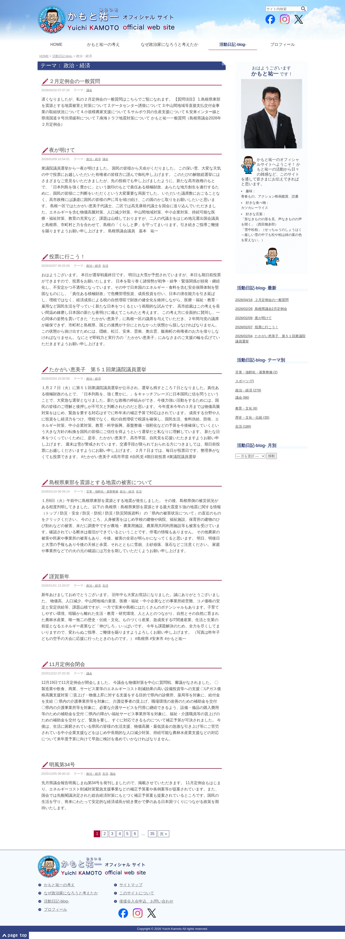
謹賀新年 (59, 576)
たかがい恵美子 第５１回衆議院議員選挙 (97, 369)
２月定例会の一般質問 (74, 81)
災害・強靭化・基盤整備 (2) (256, 372)
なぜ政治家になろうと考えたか (169, 44)
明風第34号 (62, 764)
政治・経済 (93, 159)
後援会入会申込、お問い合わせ (146, 901)
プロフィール (282, 44)
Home (44, 56)
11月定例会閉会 (67, 664)
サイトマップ (130, 885)
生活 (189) (243, 426)
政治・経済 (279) (248, 390)
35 (152, 834)
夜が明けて (62, 150)
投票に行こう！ (67, 256)
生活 (105, 265)
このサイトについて (136, 893)
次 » (163, 834)
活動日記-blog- (232, 44)
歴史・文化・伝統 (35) (252, 417)
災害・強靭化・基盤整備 (102, 491)
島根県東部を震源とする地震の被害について (101, 482)
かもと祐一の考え (103, 44)
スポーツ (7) (244, 381)
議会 (89, 90)
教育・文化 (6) (246, 408)
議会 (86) (242, 397)
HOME (56, 44)
